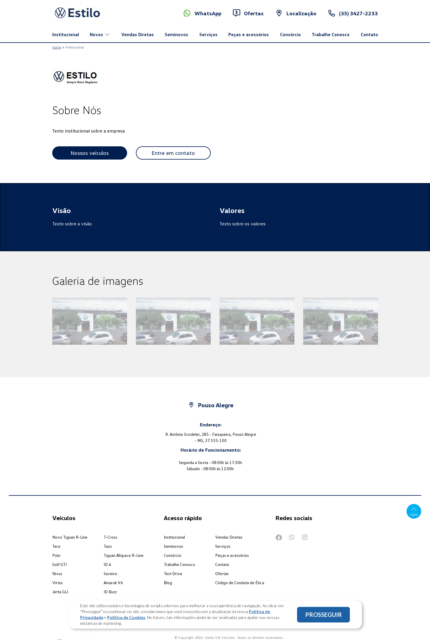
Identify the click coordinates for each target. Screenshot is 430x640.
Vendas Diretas (137, 34)
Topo (414, 511)
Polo (56, 555)
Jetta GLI (60, 591)
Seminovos (176, 34)
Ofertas (222, 573)
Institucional (65, 34)
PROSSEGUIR (323, 617)
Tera (56, 546)
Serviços (208, 34)
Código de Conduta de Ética (239, 582)
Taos (108, 546)
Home (56, 47)
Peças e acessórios (248, 34)
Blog (168, 582)
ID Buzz (110, 591)
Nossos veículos (89, 153)
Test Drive (173, 573)
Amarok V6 (113, 582)
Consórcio (290, 34)
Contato (369, 34)
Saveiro (110, 573)
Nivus (57, 573)
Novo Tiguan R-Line (69, 537)
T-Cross (110, 537)
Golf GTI (59, 564)
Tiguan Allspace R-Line (124, 555)
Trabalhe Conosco (331, 34)
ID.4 (107, 564)
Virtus (57, 582)
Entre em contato (173, 153)
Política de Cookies (126, 620)
